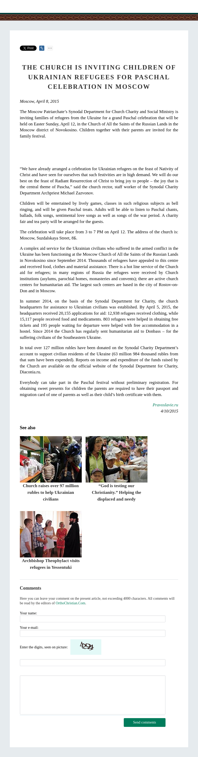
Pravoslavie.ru (165, 404)
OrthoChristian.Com (70, 603)
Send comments (144, 722)
